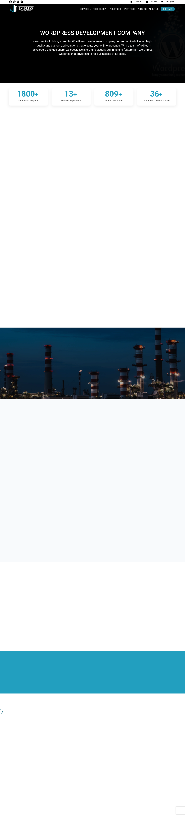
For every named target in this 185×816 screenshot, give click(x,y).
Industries (115, 9)
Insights (142, 9)
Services (84, 9)
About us (154, 9)
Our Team (151, 2)
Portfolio (129, 9)
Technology (99, 9)
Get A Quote (167, 2)
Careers (135, 2)
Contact (167, 9)
